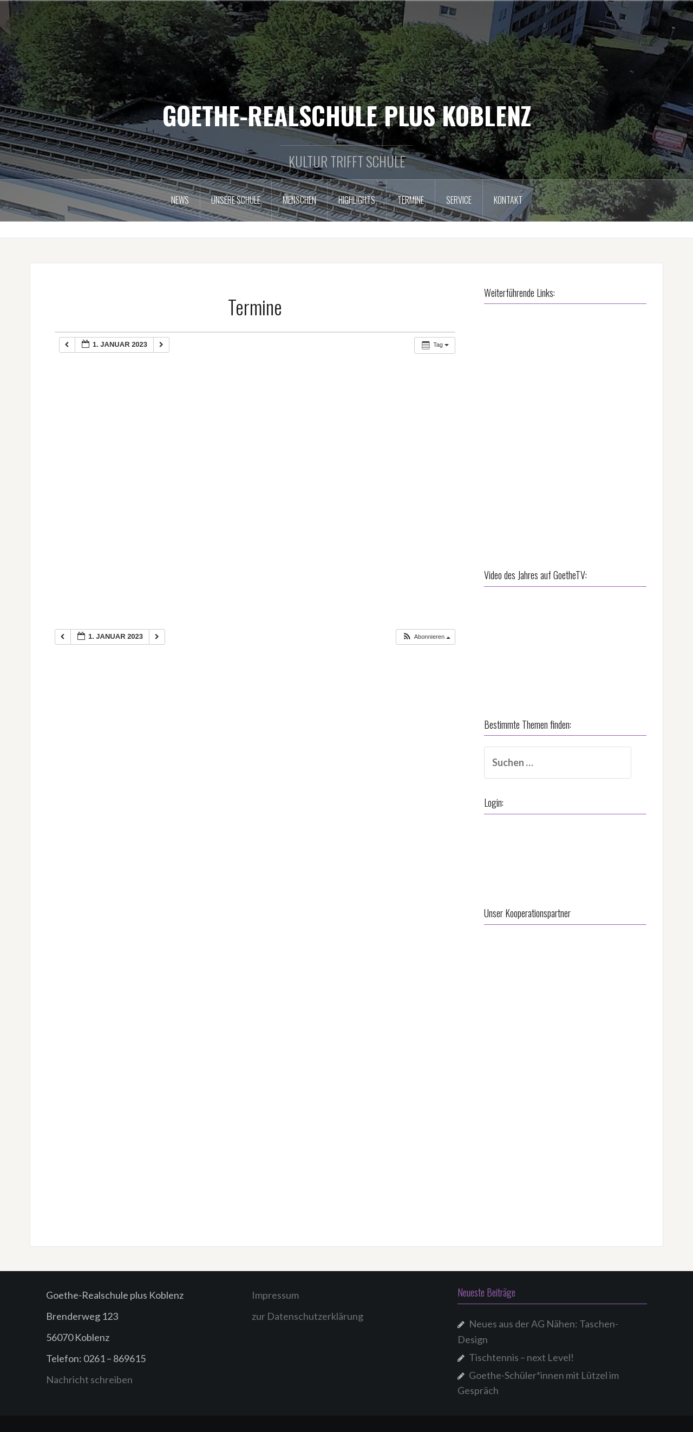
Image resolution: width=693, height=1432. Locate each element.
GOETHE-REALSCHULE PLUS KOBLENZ (346, 114)
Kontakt (508, 199)
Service (459, 199)
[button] (426, 637)
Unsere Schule (235, 199)
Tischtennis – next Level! (521, 1357)
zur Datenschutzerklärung (307, 1316)
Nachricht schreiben (89, 1379)
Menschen (299, 199)
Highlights (356, 199)
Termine (410, 199)
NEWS (180, 199)
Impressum (275, 1295)
